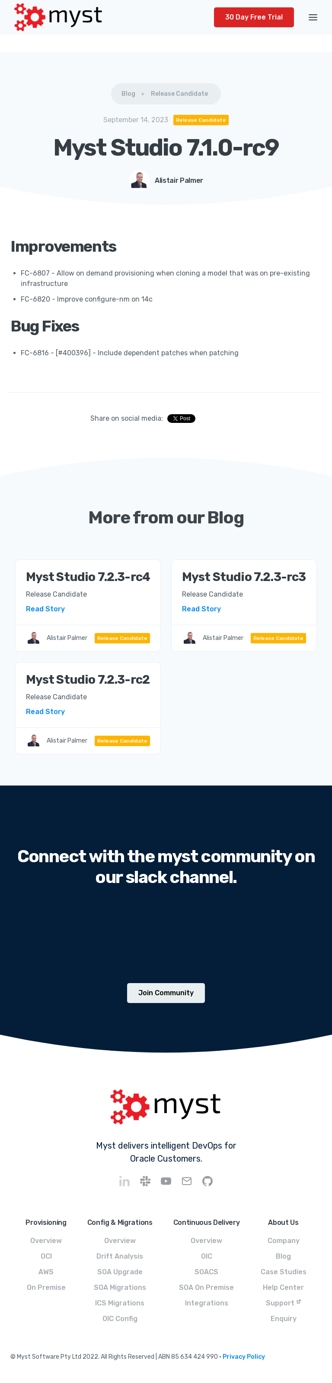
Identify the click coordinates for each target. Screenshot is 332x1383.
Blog (128, 93)
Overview (46, 1241)
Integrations (206, 1303)
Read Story (45, 609)
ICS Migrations (119, 1303)
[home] (112, 17)
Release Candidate (179, 93)
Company (284, 1241)
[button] (313, 17)
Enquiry (284, 1319)
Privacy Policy (244, 1356)
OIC (206, 1256)
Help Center (283, 1287)
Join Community (166, 993)
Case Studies (283, 1272)
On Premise (46, 1287)
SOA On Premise (206, 1287)
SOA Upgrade (120, 1272)
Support (280, 1303)
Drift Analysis (119, 1256)
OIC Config (119, 1319)
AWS (46, 1272)
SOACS (206, 1272)
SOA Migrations (120, 1287)
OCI (46, 1256)
